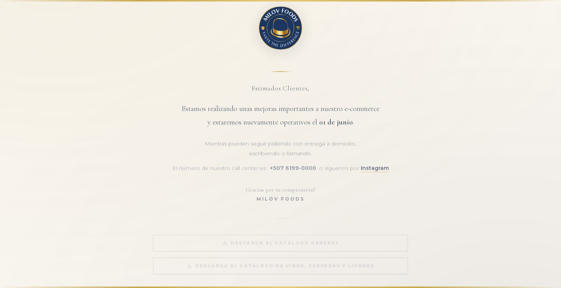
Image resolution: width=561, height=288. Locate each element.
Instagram (375, 170)
